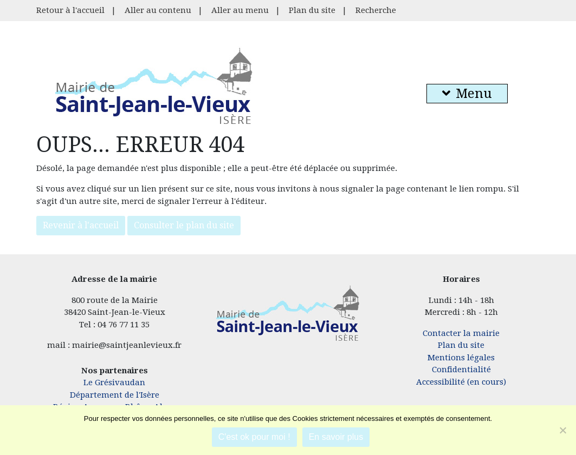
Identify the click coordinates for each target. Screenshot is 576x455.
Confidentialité (461, 369)
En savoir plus (336, 436)
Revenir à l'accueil (81, 225)
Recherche (375, 10)
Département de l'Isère (114, 395)
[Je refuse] (562, 430)
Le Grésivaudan (114, 382)
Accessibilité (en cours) (461, 382)
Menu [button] (467, 93)
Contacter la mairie (461, 333)
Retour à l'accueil (70, 10)
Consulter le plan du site (184, 225)
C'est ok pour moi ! (254, 436)
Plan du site (312, 10)
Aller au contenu (158, 10)
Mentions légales (461, 357)
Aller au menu (240, 10)
